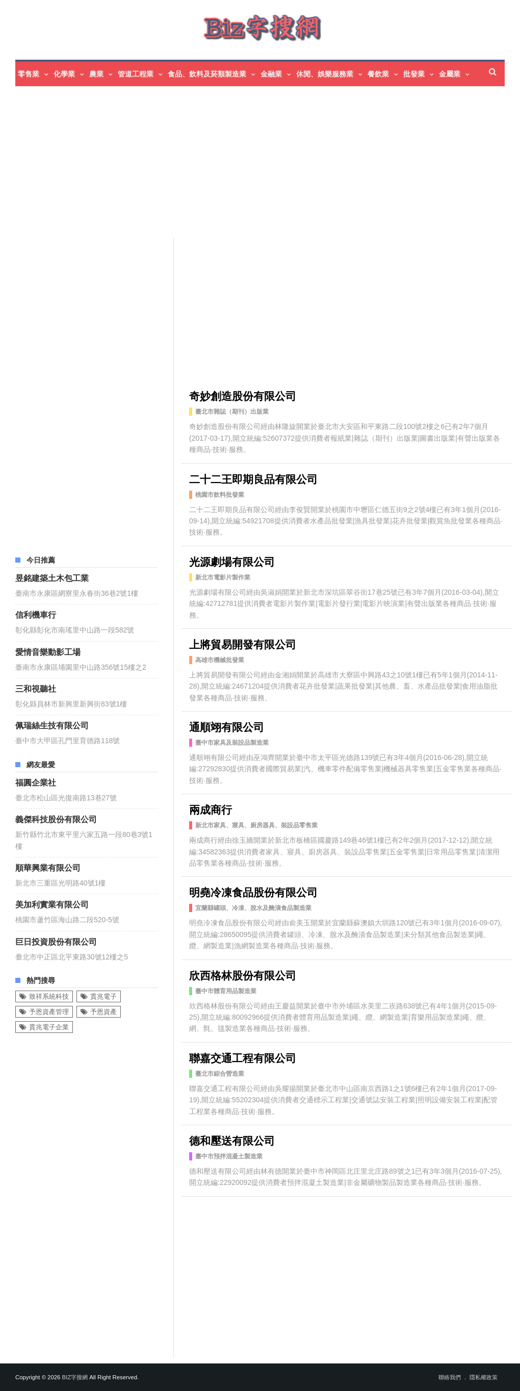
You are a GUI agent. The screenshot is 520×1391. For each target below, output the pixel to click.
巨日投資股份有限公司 (56, 941)
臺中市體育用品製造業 (225, 991)
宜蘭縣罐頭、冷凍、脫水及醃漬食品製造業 (253, 908)
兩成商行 (210, 809)
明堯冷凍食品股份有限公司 (253, 891)
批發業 (414, 74)
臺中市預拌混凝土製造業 (229, 1156)
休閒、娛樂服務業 (324, 74)
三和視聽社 (35, 688)
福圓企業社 (35, 782)
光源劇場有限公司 (232, 561)
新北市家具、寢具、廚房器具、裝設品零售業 (256, 825)
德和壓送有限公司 (232, 1140)
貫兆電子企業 (49, 1027)
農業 (96, 74)
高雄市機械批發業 (219, 660)
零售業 (28, 74)
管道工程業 (135, 74)
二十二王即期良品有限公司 (253, 478)
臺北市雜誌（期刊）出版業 (232, 411)
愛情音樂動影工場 (48, 651)
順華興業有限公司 (48, 867)
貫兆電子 (103, 996)
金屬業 (449, 74)
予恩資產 (103, 1012)
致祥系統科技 (49, 996)
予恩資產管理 (49, 1012)
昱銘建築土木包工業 (52, 577)
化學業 (64, 74)
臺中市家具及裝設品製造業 (232, 742)
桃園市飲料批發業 (219, 494)
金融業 (271, 74)
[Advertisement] (260, 163)
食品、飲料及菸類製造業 (207, 74)
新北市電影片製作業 (222, 577)
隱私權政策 (484, 1377)
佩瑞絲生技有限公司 (52, 725)
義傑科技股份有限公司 (56, 819)
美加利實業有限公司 (52, 904)
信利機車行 (35, 614)
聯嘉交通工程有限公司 (242, 1057)
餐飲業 (378, 74)
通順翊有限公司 (226, 726)
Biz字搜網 (75, 1377)
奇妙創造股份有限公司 (242, 395)
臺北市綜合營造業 (219, 1073)
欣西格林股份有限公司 (242, 974)
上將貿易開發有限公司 (242, 643)
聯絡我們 (449, 1377)
